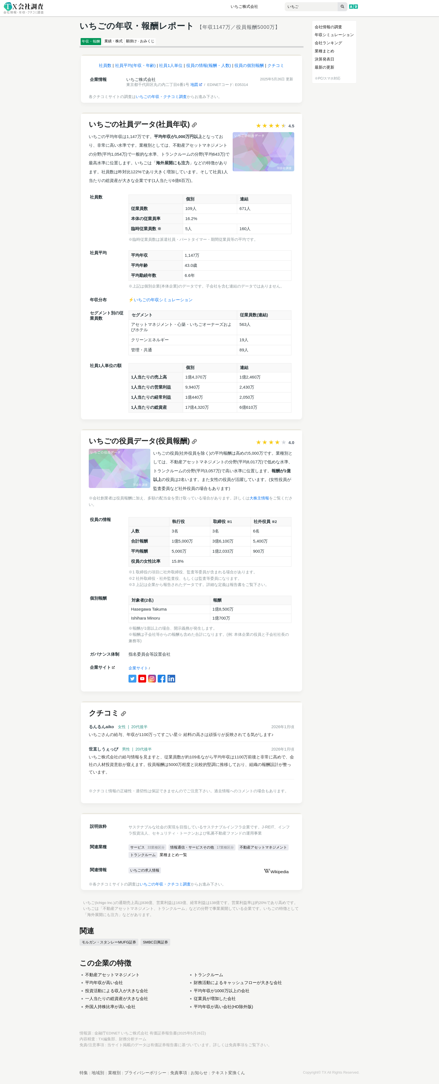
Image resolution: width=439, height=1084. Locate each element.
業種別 (114, 1075)
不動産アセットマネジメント (155, 858)
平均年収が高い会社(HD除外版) (223, 1009)
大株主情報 (259, 500)
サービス (148, 850)
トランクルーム (200, 858)
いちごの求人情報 (146, 873)
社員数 (105, 68)
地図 (196, 87)
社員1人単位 (171, 68)
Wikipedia (276, 874)
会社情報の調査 (328, 27)
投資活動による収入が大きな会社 (116, 993)
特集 (84, 1075)
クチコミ (275, 68)
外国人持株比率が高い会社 (110, 1009)
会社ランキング (328, 43)
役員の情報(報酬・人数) (208, 68)
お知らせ (199, 1075)
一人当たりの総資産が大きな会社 (116, 1001)
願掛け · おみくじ (163, 42)
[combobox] (299, 7)
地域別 (98, 1075)
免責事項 (236, 1048)
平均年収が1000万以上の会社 (221, 993)
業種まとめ (324, 51)
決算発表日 (324, 59)
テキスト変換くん (228, 1075)
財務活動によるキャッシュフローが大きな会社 (238, 985)
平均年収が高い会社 (104, 985)
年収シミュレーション (334, 34)
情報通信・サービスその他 (205, 850)
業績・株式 (126, 42)
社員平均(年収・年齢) (135, 68)
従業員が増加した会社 (215, 1001)
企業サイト (138, 671)
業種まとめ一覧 (232, 858)
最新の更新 (324, 67)
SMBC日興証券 (158, 945)
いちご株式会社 (244, 6)
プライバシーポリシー (145, 1075)
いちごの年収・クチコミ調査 (161, 99)
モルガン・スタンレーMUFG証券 (110, 945)
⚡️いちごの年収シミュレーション (161, 302)
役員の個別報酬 (249, 68)
